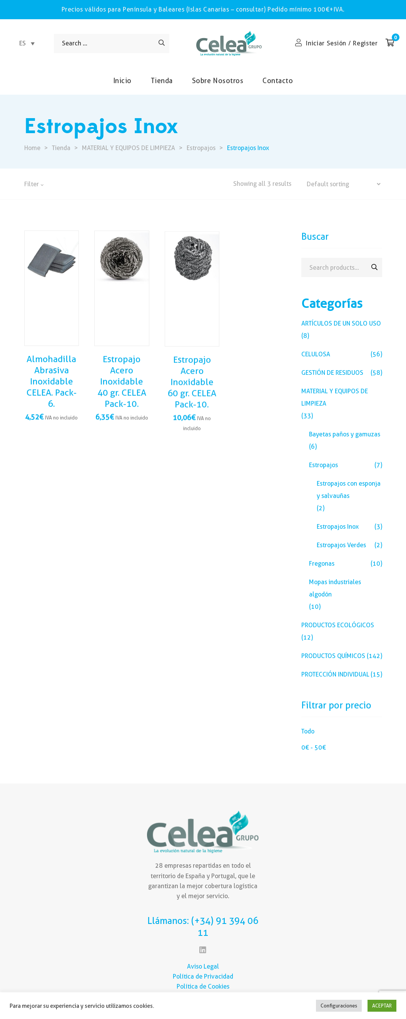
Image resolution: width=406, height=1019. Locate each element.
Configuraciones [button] (339, 1005)
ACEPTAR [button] (382, 1005)
